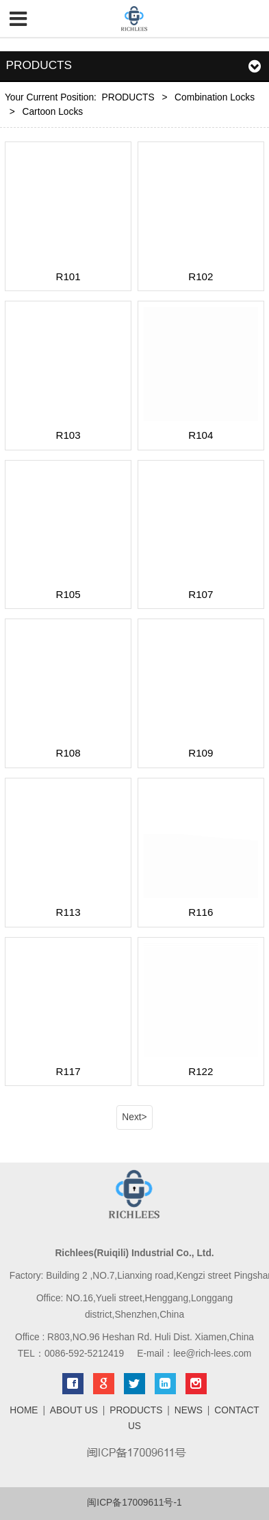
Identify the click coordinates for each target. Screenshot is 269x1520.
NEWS (189, 1410)
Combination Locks (215, 97)
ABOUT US (74, 1410)
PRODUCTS (128, 97)
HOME (24, 1410)
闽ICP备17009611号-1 (134, 1502)
